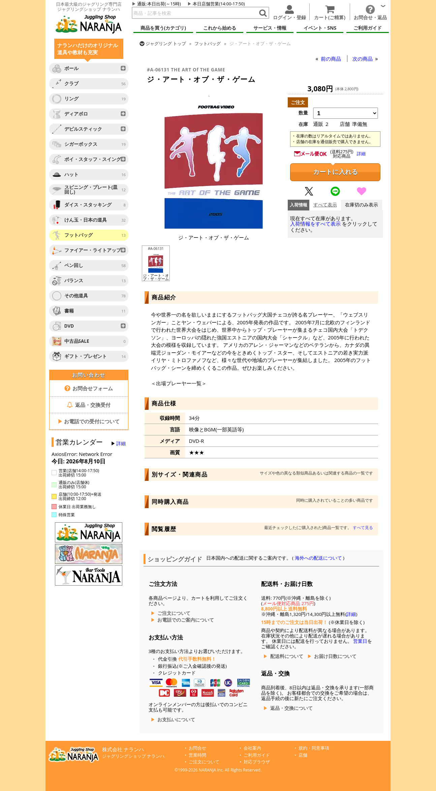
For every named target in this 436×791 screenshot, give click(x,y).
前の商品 (331, 58)
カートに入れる (335, 171)
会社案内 (252, 748)
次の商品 (363, 58)
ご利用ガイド (257, 755)
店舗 (303, 755)
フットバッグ (207, 43)
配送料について (286, 656)
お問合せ (197, 748)
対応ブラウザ (257, 762)
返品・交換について (291, 708)
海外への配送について (318, 558)
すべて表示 (325, 204)
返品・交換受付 (89, 404)
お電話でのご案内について (185, 620)
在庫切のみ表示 (361, 204)
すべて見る (363, 527)
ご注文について (173, 613)
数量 (303, 113)
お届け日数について (335, 656)
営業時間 (197, 755)
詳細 (121, 443)
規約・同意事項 (314, 748)
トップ (166, 43)
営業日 (360, 641)
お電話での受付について (89, 421)
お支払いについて (176, 720)
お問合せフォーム (88, 388)
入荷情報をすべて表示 (315, 224)
